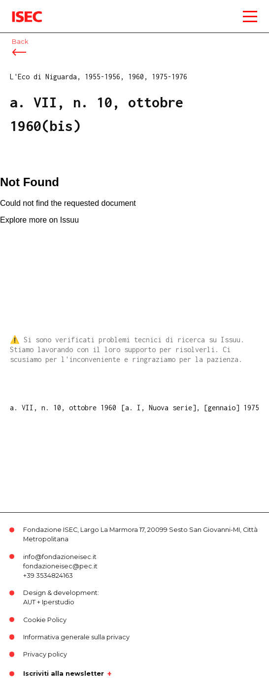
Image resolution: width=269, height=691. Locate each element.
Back (20, 41)
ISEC (20, 9)
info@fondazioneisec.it (60, 556)
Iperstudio (58, 602)
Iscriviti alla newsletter (63, 673)
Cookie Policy (45, 620)
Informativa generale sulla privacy (76, 637)
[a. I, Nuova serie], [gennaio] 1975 (190, 407)
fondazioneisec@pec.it (60, 566)
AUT (29, 602)
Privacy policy (45, 654)
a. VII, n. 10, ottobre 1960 (63, 407)
